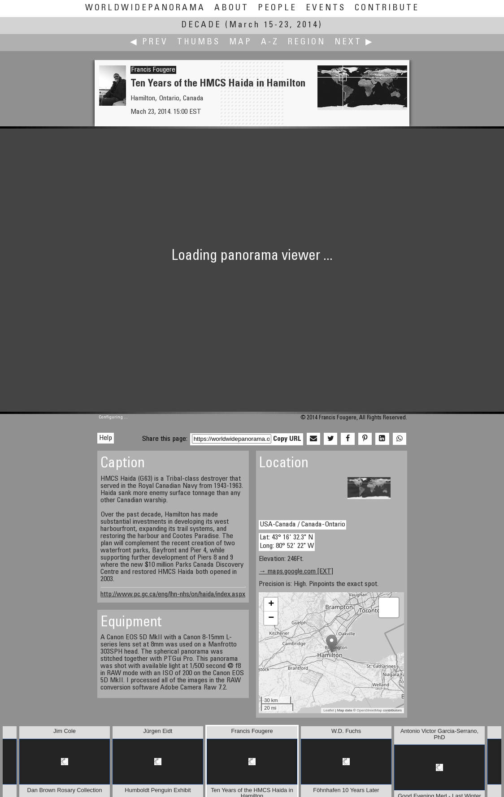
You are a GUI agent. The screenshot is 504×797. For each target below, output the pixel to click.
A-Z (270, 42)
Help (105, 438)
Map (240, 42)
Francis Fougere (153, 69)
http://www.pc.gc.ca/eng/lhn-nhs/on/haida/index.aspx (172, 594)
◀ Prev (149, 42)
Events (326, 8)
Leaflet (328, 710)
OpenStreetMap (369, 710)
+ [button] (271, 604)
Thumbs (198, 42)
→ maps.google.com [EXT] (296, 571)
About (231, 8)
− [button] (271, 618)
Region (307, 42)
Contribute (387, 8)
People (277, 8)
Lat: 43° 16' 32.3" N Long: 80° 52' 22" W (287, 542)
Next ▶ (354, 42)
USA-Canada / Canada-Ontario (302, 524)
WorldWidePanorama (145, 8)
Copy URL (287, 439)
